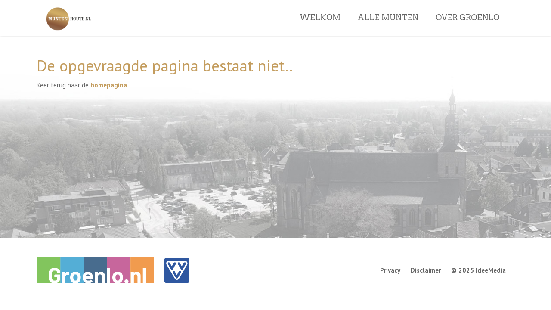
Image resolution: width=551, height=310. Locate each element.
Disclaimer (426, 270)
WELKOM (320, 29)
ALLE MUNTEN (388, 29)
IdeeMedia (491, 270)
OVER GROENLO (467, 29)
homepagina (108, 85)
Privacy (390, 270)
